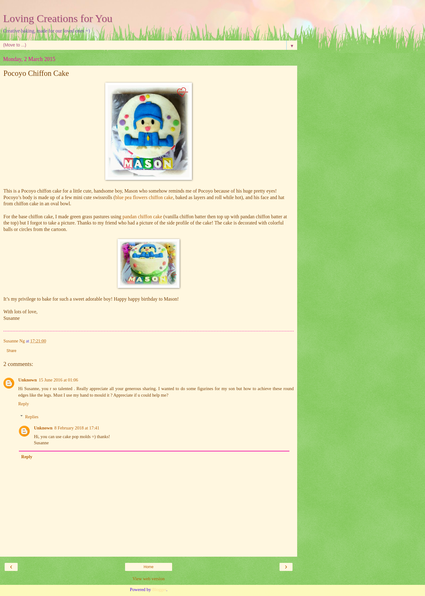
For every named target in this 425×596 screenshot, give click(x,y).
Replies (31, 416)
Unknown (27, 379)
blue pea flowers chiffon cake (144, 197)
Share (11, 351)
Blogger (159, 589)
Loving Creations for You (57, 18)
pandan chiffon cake (142, 216)
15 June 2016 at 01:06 (58, 379)
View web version (148, 578)
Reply (23, 403)
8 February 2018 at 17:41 (76, 427)
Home (149, 567)
